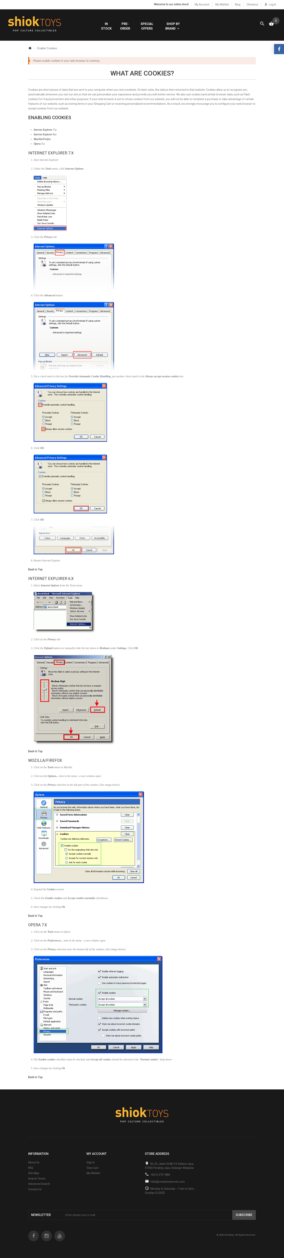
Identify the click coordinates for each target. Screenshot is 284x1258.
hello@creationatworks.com (167, 1181)
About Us (33, 1162)
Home (30, 48)
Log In (272, 4)
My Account (202, 4)
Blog (237, 4)
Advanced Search (39, 1184)
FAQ (30, 1168)
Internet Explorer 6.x (45, 134)
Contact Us (35, 1189)
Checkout (252, 4)
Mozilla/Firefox (42, 139)
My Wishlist (222, 4)
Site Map (33, 1173)
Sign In (91, 1162)
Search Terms (37, 1178)
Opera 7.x (39, 144)
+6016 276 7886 (160, 1174)
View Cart (92, 1168)
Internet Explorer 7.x (45, 129)
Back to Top (35, 569)
